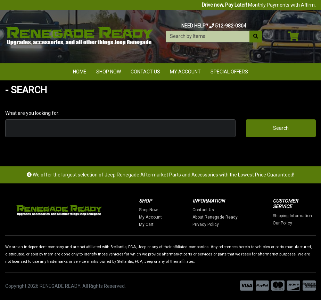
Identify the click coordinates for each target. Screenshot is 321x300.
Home (80, 71)
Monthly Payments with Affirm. (259, 5)
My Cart (146, 224)
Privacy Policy (205, 224)
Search (281, 128)
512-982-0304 (230, 26)
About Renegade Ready (215, 217)
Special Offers (229, 71)
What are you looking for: (32, 113)
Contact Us (145, 71)
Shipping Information (292, 215)
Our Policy (282, 223)
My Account (185, 71)
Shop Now (108, 71)
